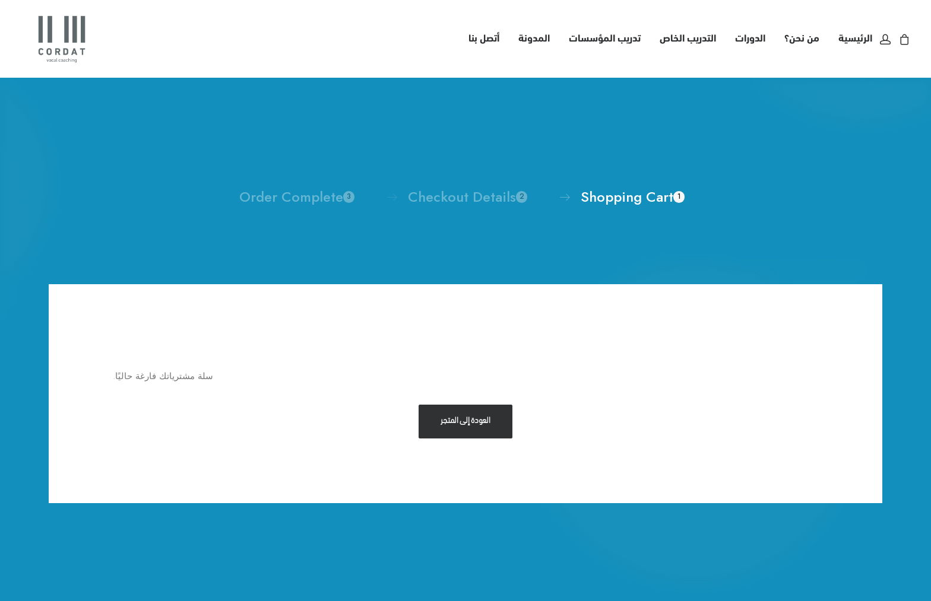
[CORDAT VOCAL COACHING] (44, 34)
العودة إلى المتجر (465, 412)
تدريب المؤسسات (605, 35)
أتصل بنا (483, 35)
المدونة (534, 35)
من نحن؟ (801, 35)
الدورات (750, 35)
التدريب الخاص (688, 35)
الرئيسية (855, 35)
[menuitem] (851, 34)
